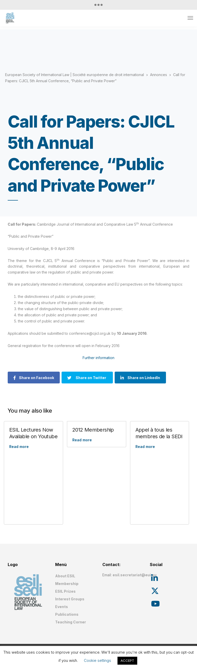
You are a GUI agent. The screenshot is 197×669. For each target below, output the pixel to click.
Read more (19, 446)
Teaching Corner (70, 622)
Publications (66, 614)
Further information (98, 358)
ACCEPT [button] (127, 660)
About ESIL (65, 576)
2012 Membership (93, 430)
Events (61, 606)
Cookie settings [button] (97, 660)
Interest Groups (69, 599)
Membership (66, 583)
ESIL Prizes (65, 591)
